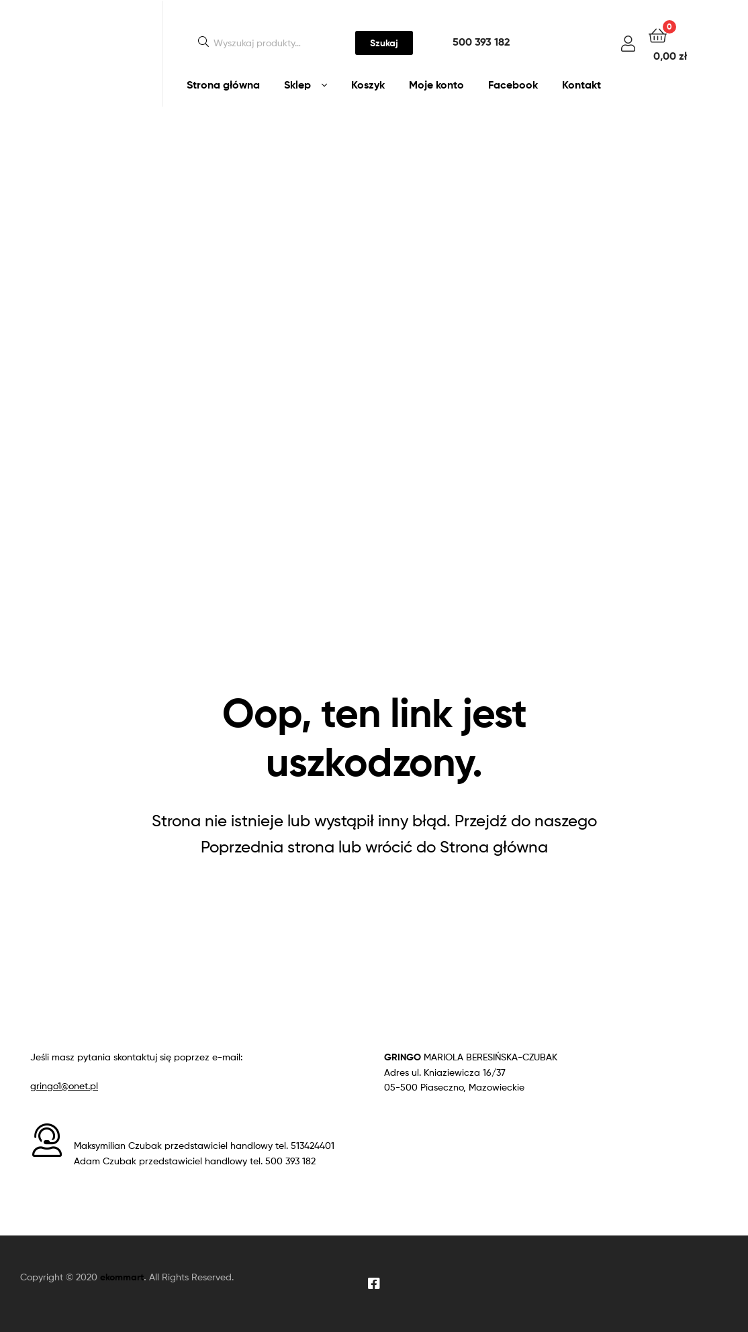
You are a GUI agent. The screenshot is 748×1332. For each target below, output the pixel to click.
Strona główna (223, 84)
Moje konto (436, 84)
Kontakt (581, 84)
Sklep (297, 84)
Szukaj (384, 43)
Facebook (513, 84)
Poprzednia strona (267, 846)
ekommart (122, 1277)
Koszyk (368, 84)
